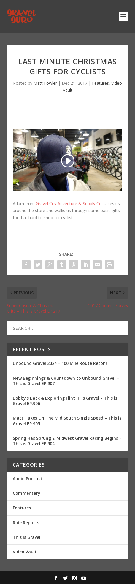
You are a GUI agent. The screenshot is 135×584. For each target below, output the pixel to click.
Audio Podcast (27, 478)
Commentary (26, 493)
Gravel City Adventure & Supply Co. (69, 203)
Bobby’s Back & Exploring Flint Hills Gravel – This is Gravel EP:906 (65, 400)
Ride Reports (26, 522)
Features (100, 83)
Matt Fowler (45, 83)
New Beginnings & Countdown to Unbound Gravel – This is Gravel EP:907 (66, 380)
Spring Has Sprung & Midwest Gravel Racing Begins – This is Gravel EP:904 (67, 440)
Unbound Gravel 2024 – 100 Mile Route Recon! (60, 363)
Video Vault (25, 552)
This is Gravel (26, 537)
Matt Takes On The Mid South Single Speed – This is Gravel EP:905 (67, 420)
